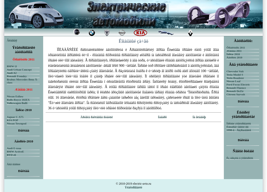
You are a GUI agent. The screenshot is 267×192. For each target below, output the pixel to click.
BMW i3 (12, 66)
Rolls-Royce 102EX (18, 99)
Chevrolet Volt (235, 71)
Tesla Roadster (235, 77)
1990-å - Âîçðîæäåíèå (238, 130)
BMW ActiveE (15, 151)
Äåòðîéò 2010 (234, 57)
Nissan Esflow (15, 96)
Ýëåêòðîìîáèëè (133, 187)
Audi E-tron (14, 148)
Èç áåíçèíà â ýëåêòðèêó (239, 157)
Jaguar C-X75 (15, 116)
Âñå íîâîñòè (13, 164)
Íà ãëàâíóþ (199, 117)
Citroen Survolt (235, 94)
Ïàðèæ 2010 (233, 54)
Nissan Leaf (233, 81)
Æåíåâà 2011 (234, 50)
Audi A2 (12, 72)
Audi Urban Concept (19, 69)
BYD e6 (11, 154)
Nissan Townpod (16, 123)
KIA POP (12, 120)
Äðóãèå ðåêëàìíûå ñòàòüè (96, 117)
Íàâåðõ (162, 117)
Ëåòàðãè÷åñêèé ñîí (237, 126)
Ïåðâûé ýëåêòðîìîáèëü (238, 123)
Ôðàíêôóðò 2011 (235, 47)
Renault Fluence (236, 87)
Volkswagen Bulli (17, 102)
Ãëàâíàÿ (12, 40)
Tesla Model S (234, 74)
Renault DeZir (235, 91)
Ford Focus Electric (238, 84)
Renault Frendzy (17, 76)
